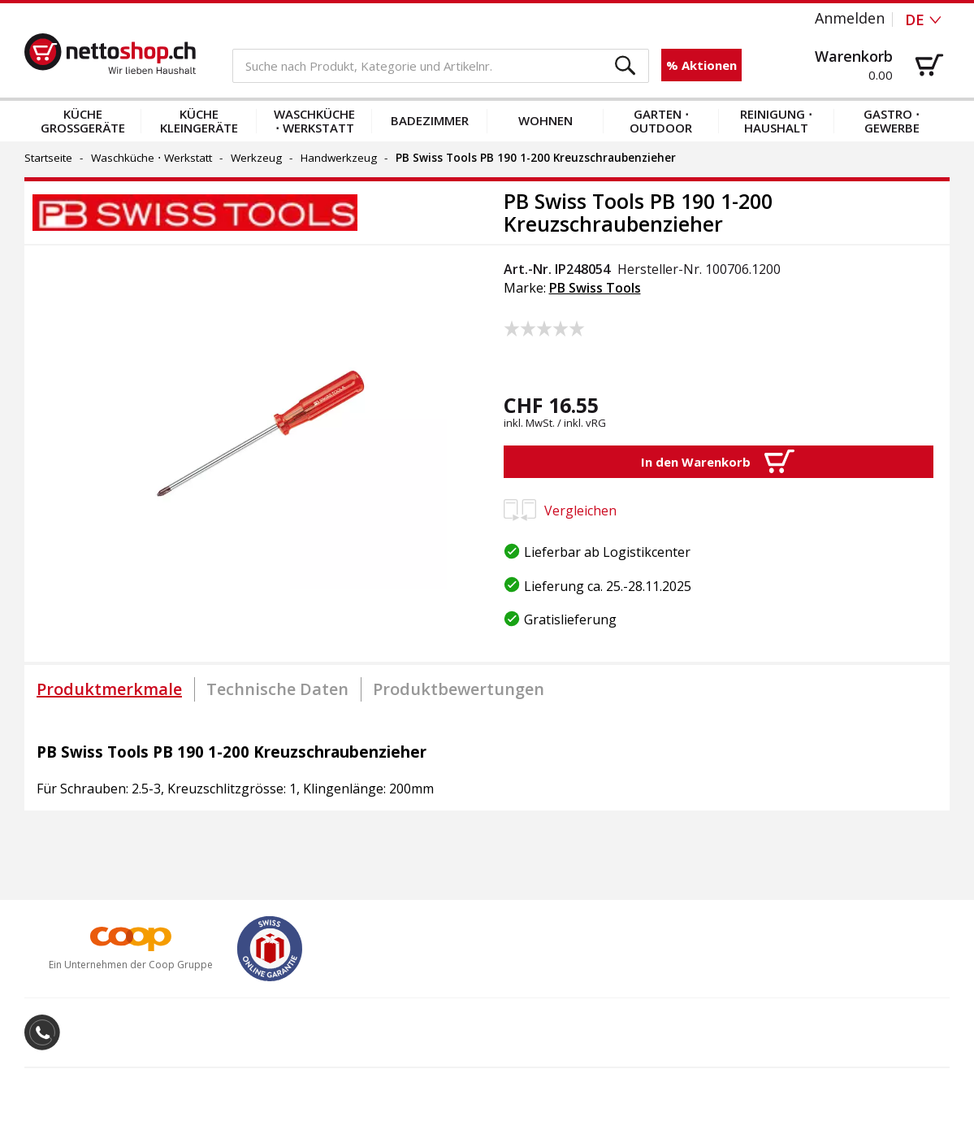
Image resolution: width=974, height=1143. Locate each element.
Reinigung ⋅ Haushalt (776, 121)
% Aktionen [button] (701, 65)
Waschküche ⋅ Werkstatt (314, 121)
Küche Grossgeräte (83, 121)
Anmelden (850, 18)
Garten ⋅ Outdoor (661, 121)
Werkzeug (256, 157)
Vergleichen (560, 510)
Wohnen (545, 120)
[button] (626, 66)
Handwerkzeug (339, 157)
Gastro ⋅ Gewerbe (892, 121)
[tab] (109, 689)
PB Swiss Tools (595, 288)
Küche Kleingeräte (199, 121)
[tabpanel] (487, 762)
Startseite (48, 157)
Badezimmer (430, 120)
